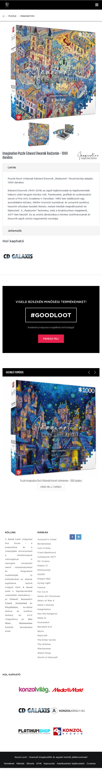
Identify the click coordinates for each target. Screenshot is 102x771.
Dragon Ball (43, 578)
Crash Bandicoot (46, 552)
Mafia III (41, 618)
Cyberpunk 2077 (46, 557)
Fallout (41, 587)
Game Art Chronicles (48, 596)
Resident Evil (44, 627)
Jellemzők (15, 230)
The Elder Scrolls (46, 640)
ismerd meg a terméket (51, 487)
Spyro (40, 631)
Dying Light (43, 583)
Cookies (91, 763)
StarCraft (42, 635)
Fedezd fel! (51, 338)
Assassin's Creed (46, 539)
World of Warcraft (47, 657)
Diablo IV (42, 565)
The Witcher (44, 644)
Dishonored (43, 570)
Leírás (12, 167)
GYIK (39, 763)
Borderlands (44, 544)
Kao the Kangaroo (47, 613)
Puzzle (12, 16)
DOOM (41, 574)
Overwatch (43, 622)
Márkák (20, 763)
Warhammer (44, 648)
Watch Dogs (44, 653)
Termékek (9, 763)
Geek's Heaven (45, 605)
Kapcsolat (49, 763)
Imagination (27, 16)
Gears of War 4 (45, 600)
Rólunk (30, 763)
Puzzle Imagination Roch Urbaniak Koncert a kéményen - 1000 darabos (51, 480)
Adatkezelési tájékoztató (71, 763)
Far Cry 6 (42, 592)
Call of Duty (44, 548)
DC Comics (43, 561)
